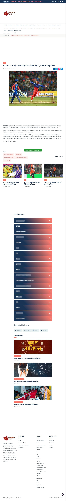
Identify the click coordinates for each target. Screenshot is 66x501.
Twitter (51, 445)
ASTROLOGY (54, 27)
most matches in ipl (8, 157)
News (43, 25)
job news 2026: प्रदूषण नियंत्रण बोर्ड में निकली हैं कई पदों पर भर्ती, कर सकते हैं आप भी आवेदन (29, 1)
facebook (18, 330)
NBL (59, 27)
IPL (46, 25)
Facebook (51, 440)
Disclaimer (21, 447)
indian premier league (21, 157)
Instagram (51, 442)
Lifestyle (39, 25)
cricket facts (7, 160)
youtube (43, 330)
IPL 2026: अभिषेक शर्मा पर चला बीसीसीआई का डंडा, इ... (32, 183)
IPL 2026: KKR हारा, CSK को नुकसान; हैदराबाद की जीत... (11, 183)
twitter (35, 330)
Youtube (51, 447)
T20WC (59, 25)
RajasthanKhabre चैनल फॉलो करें (33, 150)
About (20, 440)
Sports (17, 25)
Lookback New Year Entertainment (25, 27)
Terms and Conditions (24, 445)
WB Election (10, 30)
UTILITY (49, 27)
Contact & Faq (22, 442)
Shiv (7, 68)
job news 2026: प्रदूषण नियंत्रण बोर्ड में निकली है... (26, 381)
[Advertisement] (43, 13)
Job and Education (24, 25)
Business (54, 25)
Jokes (5, 30)
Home (5, 25)
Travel (49, 25)
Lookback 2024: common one (10, 27)
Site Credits (19, 498)
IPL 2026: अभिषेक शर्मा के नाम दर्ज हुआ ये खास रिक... (52, 183)
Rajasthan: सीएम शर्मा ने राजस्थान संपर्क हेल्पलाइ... (26, 404)
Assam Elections (17, 30)
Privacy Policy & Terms (9, 498)
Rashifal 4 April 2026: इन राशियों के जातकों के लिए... (27, 358)
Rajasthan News (11, 25)
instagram (26, 330)
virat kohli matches (8, 154)
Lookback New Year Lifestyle (40, 27)
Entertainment (32, 25)
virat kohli (18, 154)
